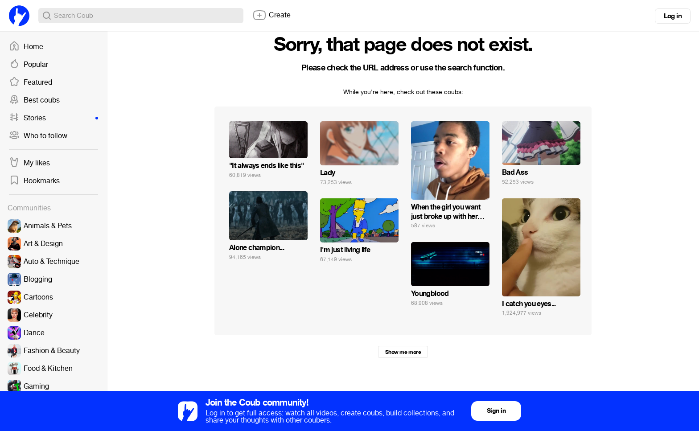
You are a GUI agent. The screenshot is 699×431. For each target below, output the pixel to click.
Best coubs (34, 100)
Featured (30, 82)
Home (26, 47)
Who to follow (38, 136)
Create (271, 15)
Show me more (403, 352)
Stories (53, 118)
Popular (28, 64)
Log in (673, 16)
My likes (29, 163)
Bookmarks (34, 181)
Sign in (496, 410)
